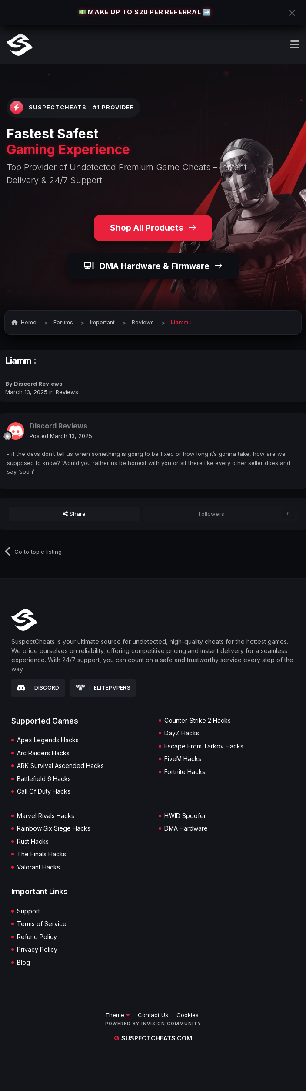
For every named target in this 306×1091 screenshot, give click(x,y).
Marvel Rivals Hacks (45, 816)
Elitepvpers (103, 687)
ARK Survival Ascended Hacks (60, 766)
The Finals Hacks (41, 854)
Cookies (187, 1014)
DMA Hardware (186, 828)
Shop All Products (153, 227)
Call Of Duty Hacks (43, 791)
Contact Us (153, 1014)
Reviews (67, 391)
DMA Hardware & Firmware (153, 266)
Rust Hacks (33, 841)
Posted (61, 435)
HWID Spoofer (185, 816)
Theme (117, 1014)
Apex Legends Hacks (48, 740)
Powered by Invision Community (153, 1023)
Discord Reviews (38, 383)
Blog (23, 963)
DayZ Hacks (181, 733)
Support (28, 911)
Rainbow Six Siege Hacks (53, 828)
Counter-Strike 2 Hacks (197, 720)
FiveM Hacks (182, 759)
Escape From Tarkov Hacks (203, 746)
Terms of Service (42, 924)
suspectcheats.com (153, 1038)
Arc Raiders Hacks (43, 753)
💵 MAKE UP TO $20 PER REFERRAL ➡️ (144, 12)
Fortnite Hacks (184, 772)
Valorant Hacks (38, 867)
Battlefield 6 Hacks (44, 779)
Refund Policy (37, 937)
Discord (38, 687)
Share (74, 513)
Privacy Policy (37, 949)
